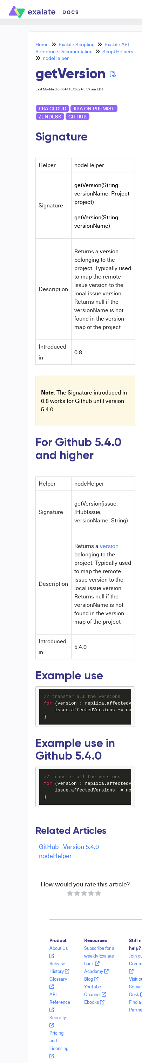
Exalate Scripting (77, 44)
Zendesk (50, 116)
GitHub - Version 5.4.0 (69, 846)
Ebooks (94, 1002)
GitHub (77, 116)
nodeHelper (56, 58)
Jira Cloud (52, 108)
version (109, 546)
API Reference (59, 1002)
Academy (96, 971)
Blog (91, 979)
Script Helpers (117, 51)
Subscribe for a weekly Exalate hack (99, 956)
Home (42, 44)
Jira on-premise (94, 108)
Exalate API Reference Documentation (82, 48)
